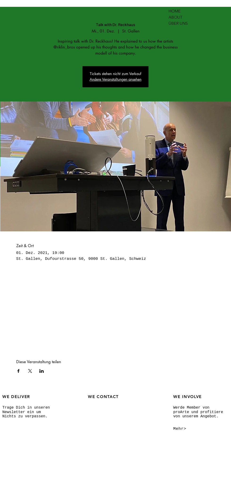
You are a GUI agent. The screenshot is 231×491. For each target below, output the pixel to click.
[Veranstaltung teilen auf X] (30, 371)
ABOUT (175, 17)
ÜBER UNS (178, 23)
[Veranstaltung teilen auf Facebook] (18, 371)
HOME (175, 11)
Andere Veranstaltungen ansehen (115, 79)
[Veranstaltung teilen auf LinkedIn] (41, 371)
